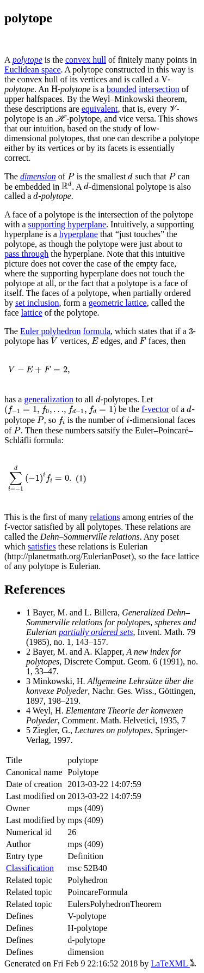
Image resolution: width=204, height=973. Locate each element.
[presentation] (164, 79)
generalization (48, 399)
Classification (30, 868)
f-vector (155, 409)
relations (105, 517)
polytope (27, 59)
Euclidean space (32, 69)
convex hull (85, 59)
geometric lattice (118, 302)
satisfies (42, 546)
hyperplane (78, 234)
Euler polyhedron (50, 331)
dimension (38, 176)
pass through (26, 253)
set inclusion (37, 302)
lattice (31, 312)
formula (96, 331)
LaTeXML (173, 963)
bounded (122, 89)
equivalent (100, 108)
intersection (159, 89)
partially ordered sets (96, 632)
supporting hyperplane (67, 224)
